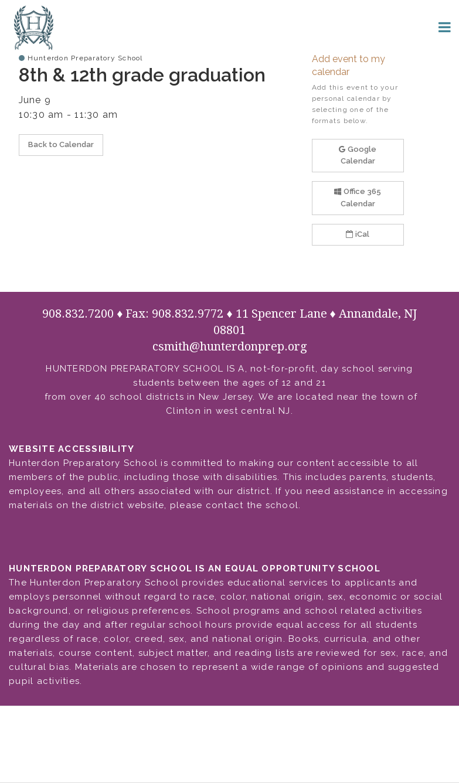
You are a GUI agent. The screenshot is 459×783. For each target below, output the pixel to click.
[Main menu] (444, 26)
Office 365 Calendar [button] (357, 197)
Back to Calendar (61, 144)
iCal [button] (357, 234)
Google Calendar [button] (357, 155)
